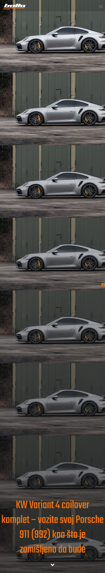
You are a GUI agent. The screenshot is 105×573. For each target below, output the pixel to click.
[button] (103, 284)
